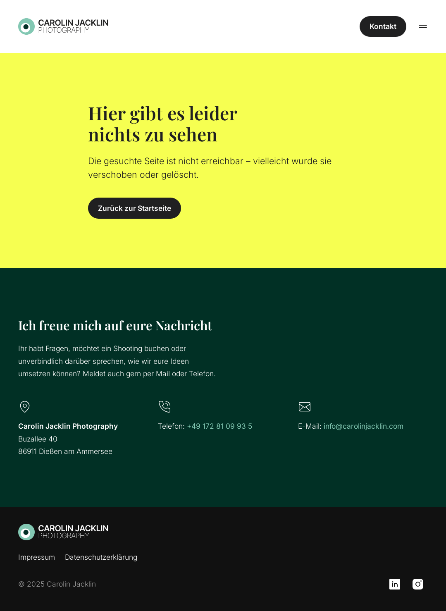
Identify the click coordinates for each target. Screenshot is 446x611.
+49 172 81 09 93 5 (219, 426)
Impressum (36, 557)
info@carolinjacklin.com (363, 426)
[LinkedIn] (395, 584)
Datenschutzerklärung (101, 557)
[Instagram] (418, 584)
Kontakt (383, 26)
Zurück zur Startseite (134, 208)
